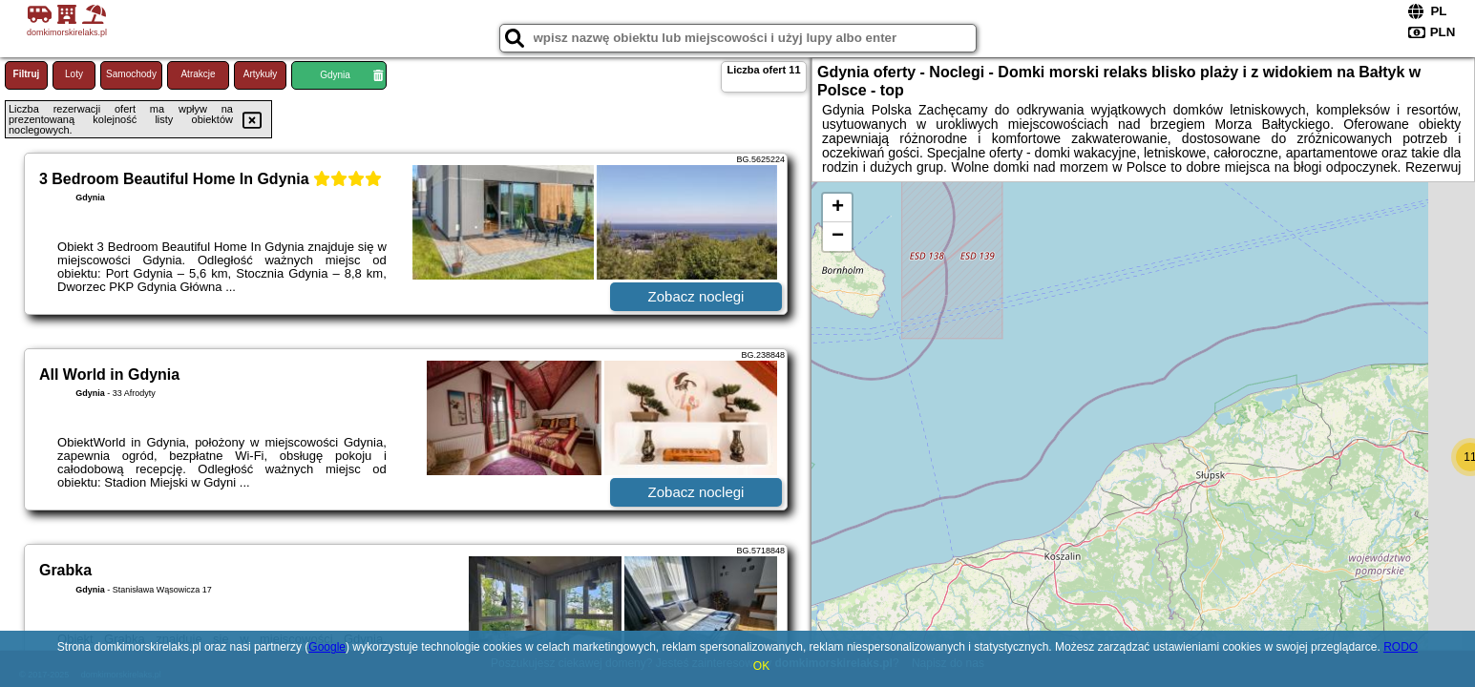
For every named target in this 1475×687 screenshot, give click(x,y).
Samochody (131, 74)
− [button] (838, 236)
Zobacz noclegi (696, 296)
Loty (74, 74)
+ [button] (838, 208)
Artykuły (260, 74)
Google (327, 647)
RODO (1400, 647)
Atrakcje (197, 74)
